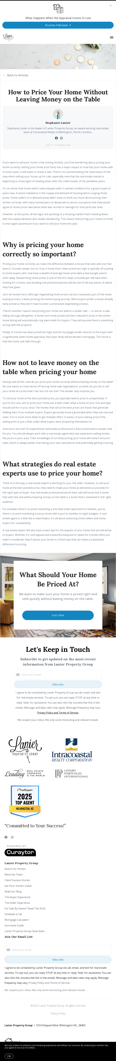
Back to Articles (17, 75)
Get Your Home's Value (18, 886)
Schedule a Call (13, 914)
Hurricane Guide (14, 925)
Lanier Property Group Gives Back (25, 931)
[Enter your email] (61, 674)
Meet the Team (14, 874)
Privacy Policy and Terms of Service (57, 712)
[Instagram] (12, 837)
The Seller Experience (17, 903)
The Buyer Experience (17, 897)
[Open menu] (111, 37)
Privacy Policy (58, 1013)
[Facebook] (6, 837)
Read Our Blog (13, 891)
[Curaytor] (20, 855)
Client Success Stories (17, 880)
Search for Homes (15, 869)
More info (40, 1047)
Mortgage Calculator (17, 920)
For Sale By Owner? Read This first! (25, 908)
